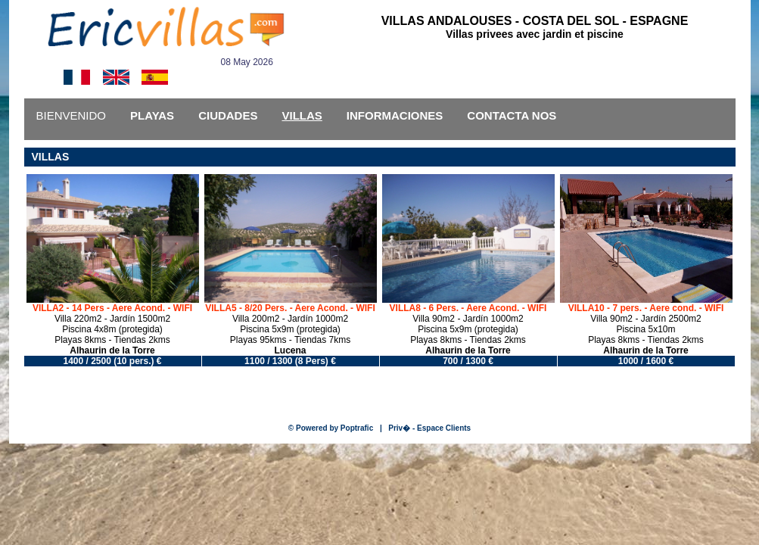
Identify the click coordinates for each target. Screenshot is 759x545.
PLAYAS (152, 115)
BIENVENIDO (71, 115)
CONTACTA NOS (511, 115)
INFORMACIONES (395, 115)
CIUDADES (227, 115)
